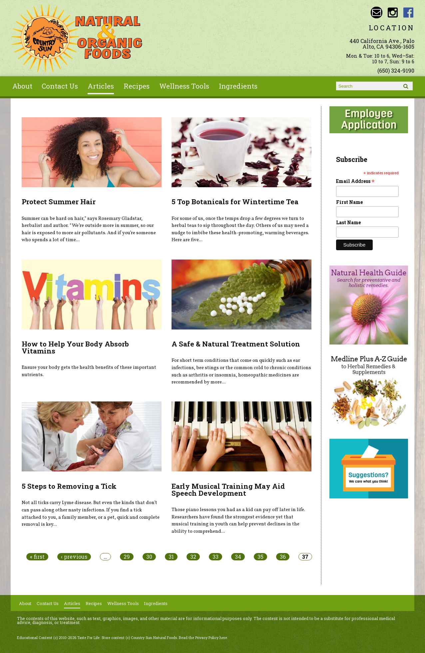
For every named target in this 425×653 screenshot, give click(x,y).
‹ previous (74, 556)
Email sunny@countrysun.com (376, 12)
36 (283, 556)
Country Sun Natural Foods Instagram (392, 12)
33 (215, 556)
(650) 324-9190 (395, 70)
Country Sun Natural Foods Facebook (408, 12)
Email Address (355, 181)
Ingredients (238, 86)
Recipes (137, 86)
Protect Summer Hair (59, 201)
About (22, 86)
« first (37, 556)
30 (149, 556)
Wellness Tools (184, 86)
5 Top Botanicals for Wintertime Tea (235, 201)
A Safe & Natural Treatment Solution (236, 343)
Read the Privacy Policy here (203, 637)
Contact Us (60, 86)
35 (260, 556)
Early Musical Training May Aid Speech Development (228, 489)
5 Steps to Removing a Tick (69, 486)
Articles (101, 86)
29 (127, 556)
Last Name (348, 222)
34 (238, 556)
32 (193, 556)
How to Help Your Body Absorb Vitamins (75, 347)
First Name (349, 202)
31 (171, 556)
